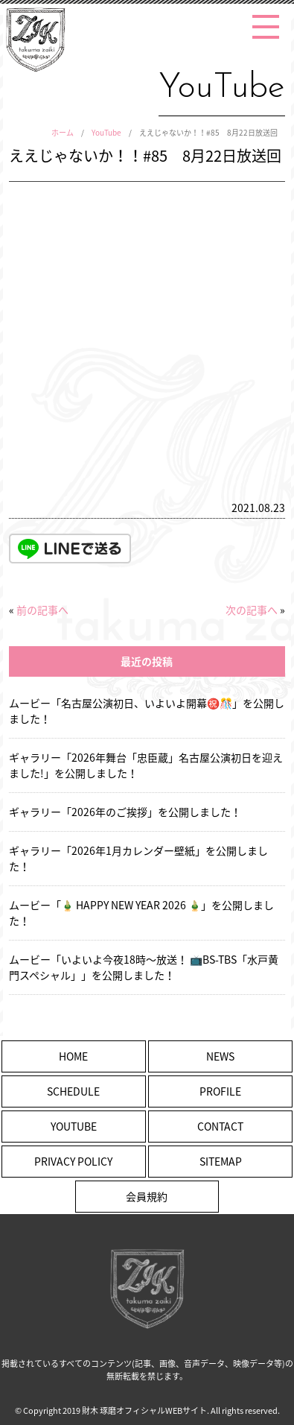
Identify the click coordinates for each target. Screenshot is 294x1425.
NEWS (220, 1056)
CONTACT (220, 1126)
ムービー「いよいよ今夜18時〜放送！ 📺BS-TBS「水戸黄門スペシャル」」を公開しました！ (143, 967)
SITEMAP (220, 1161)
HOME (73, 1056)
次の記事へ (252, 609)
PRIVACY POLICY (73, 1161)
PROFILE (220, 1091)
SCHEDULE (73, 1091)
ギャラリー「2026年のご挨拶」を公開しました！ (125, 811)
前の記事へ (42, 609)
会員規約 (146, 1196)
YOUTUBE (74, 1126)
